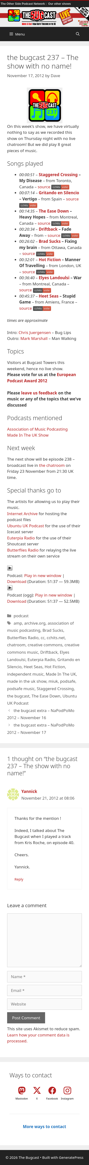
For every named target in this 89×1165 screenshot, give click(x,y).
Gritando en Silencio (59, 192)
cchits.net (56, 637)
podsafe (67, 681)
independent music (25, 674)
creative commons (45, 644)
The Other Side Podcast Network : (24, 3)
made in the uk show (26, 681)
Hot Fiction (50, 259)
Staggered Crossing (58, 174)
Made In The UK (61, 674)
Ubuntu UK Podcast (25, 525)
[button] (77, 34)
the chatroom (52, 465)
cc (42, 637)
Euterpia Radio (21, 538)
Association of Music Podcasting (37, 429)
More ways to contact (44, 1126)
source (44, 186)
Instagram (67, 1098)
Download (16, 581)
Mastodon (21, 1098)
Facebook (52, 1098)
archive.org (35, 623)
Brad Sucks (50, 241)
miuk (53, 681)
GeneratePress (71, 1157)
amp (18, 623)
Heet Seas (48, 296)
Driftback (48, 229)
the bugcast (18, 696)
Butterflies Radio (22, 550)
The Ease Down (54, 211)
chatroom (16, 644)
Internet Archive (22, 513)
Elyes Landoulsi (54, 277)
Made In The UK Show (28, 435)
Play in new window (42, 575)
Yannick (29, 791)
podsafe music (21, 688)
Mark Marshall (33, 338)
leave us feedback (39, 393)
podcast (21, 615)
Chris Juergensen (35, 332)
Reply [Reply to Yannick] (18, 879)
